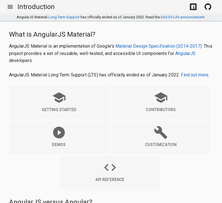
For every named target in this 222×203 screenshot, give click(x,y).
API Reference (110, 171)
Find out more (194, 75)
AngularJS (185, 53)
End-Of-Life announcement (183, 17)
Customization (161, 136)
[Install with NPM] (193, 6)
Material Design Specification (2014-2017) (158, 46)
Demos (59, 136)
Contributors (161, 101)
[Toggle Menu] (10, 6)
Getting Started (59, 101)
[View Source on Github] (208, 6)
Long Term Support (64, 17)
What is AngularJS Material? (52, 34)
